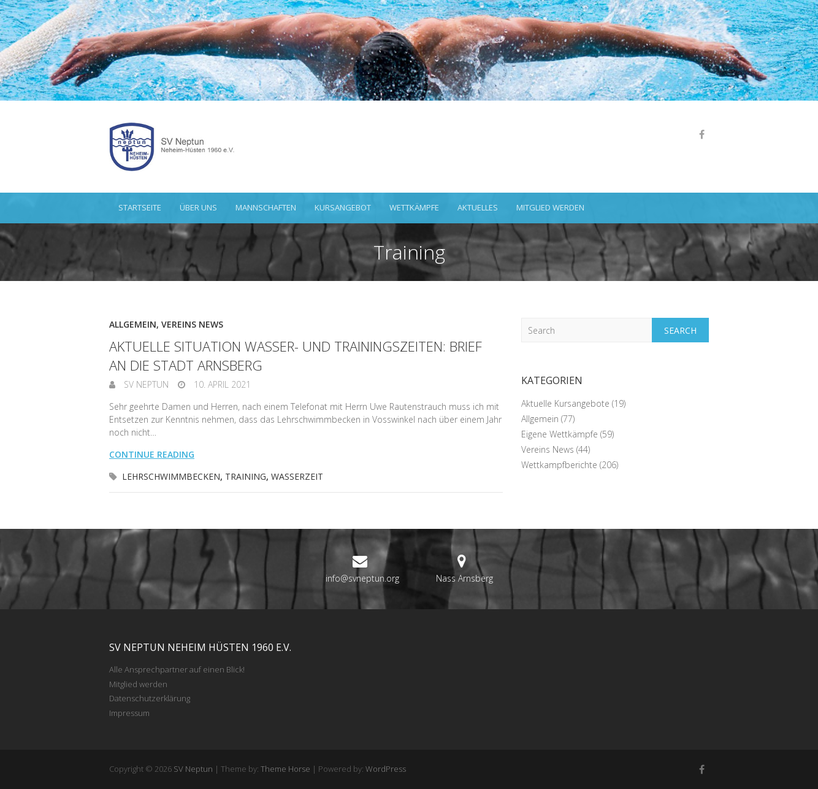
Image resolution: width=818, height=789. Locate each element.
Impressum (129, 712)
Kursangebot (343, 207)
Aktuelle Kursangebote (565, 403)
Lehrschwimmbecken (171, 476)
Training (245, 476)
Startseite (139, 207)
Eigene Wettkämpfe (559, 434)
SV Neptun (145, 384)
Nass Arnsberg (464, 578)
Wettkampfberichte (559, 465)
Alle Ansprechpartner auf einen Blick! (177, 669)
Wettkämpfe (414, 207)
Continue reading (151, 454)
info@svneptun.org (362, 578)
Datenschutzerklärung (149, 698)
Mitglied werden (550, 207)
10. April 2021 (221, 384)
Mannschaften (265, 207)
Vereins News (192, 324)
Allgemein (132, 324)
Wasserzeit (297, 476)
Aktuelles (477, 207)
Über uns (198, 207)
